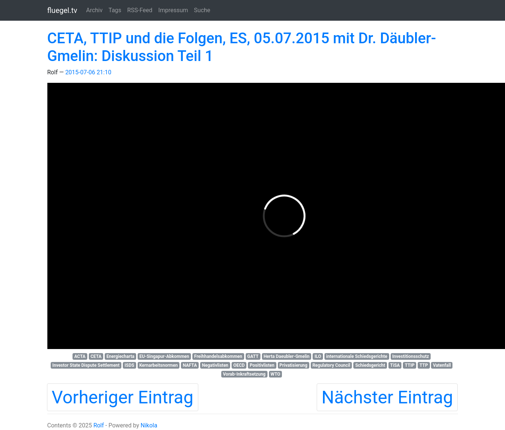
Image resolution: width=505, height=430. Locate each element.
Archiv (94, 10)
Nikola (149, 425)
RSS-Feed (139, 10)
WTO (275, 374)
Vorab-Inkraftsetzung (244, 374)
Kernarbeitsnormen (158, 365)
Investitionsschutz (410, 356)
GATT (253, 356)
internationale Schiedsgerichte (356, 356)
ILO (317, 356)
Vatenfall (442, 365)
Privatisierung (293, 365)
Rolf (98, 425)
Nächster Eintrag (387, 397)
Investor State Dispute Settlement (85, 365)
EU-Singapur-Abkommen (164, 356)
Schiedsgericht (370, 365)
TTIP (409, 365)
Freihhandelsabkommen (218, 356)
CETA (96, 356)
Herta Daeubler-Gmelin (286, 356)
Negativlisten (215, 365)
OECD (239, 365)
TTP (424, 365)
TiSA (395, 365)
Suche (202, 10)
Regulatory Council (331, 365)
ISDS (129, 365)
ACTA (80, 356)
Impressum (173, 10)
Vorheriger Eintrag (122, 397)
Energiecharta (120, 356)
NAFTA (190, 365)
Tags (114, 10)
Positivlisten (262, 365)
